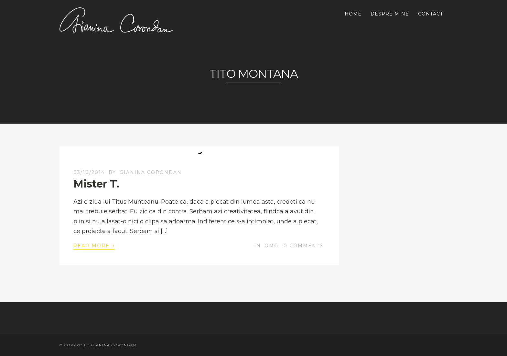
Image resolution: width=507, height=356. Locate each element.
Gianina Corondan (151, 172)
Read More (94, 245)
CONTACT (430, 14)
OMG (271, 246)
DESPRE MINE (390, 14)
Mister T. (96, 184)
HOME (353, 14)
